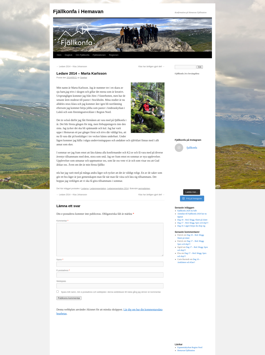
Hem (59, 55)
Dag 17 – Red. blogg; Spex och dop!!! (192, 223)
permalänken (144, 188)
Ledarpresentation (98, 188)
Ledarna (85, 188)
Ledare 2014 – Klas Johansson (71, 66)
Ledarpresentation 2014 (118, 188)
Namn (59, 259)
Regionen (113, 55)
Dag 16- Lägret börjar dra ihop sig (191, 226)
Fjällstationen (99, 55)
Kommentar (62, 221)
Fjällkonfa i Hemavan (78, 11)
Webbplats (61, 281)
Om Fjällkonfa (82, 55)
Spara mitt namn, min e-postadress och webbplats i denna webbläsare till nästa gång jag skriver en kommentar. (111, 292)
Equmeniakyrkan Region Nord (189, 347)
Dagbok (68, 55)
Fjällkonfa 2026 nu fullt (187, 210)
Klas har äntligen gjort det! (151, 66)
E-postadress (63, 270)
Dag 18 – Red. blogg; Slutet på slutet (192, 220)
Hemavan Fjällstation (186, 350)
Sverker (83, 77)
